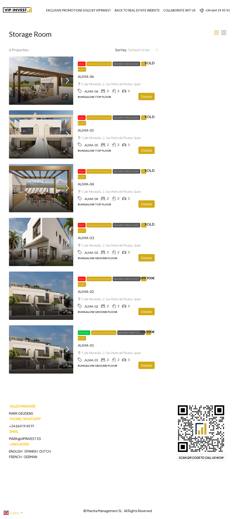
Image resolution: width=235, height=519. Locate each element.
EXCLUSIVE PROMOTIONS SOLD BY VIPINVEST (78, 10)
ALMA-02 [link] (86, 291)
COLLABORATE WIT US (179, 10)
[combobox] (143, 50)
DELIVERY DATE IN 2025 (126, 63)
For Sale (84, 332)
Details (146, 96)
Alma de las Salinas (99, 63)
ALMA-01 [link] (86, 345)
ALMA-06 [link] (86, 76)
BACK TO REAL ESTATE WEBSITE (137, 10)
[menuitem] (214, 10)
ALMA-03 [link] (86, 237)
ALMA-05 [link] (86, 130)
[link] (41, 81)
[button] (216, 32)
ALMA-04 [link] (86, 184)
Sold (82, 63)
